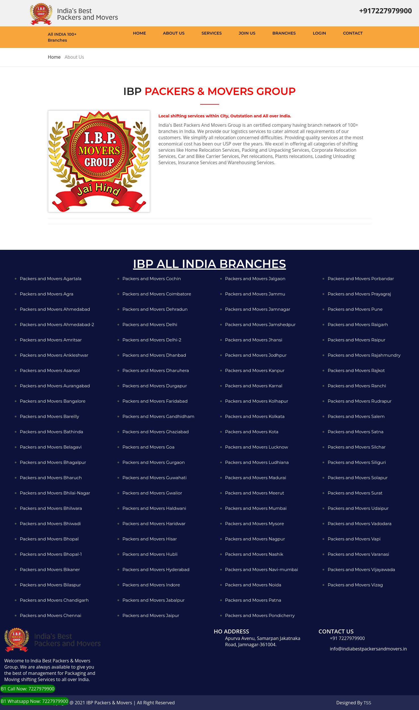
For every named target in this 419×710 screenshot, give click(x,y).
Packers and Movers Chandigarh (54, 600)
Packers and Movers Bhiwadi (50, 523)
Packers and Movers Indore (151, 585)
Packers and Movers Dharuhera (156, 370)
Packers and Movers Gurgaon (154, 462)
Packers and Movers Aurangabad (55, 385)
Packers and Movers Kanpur (255, 370)
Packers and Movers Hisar (150, 539)
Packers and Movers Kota (252, 431)
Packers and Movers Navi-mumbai (261, 569)
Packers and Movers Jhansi (253, 340)
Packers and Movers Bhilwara (51, 508)
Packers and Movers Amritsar (51, 340)
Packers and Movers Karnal (254, 385)
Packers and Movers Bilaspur (50, 585)
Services (212, 33)
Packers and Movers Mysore (254, 523)
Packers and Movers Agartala (50, 278)
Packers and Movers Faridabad (155, 401)
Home (139, 33)
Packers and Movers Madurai (255, 477)
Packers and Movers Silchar (357, 447)
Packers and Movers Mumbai (256, 508)
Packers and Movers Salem (356, 416)
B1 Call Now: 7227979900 (27, 689)
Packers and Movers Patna (253, 600)
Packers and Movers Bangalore (52, 401)
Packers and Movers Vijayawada (361, 569)
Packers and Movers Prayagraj (359, 294)
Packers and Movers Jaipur (151, 615)
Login (319, 33)
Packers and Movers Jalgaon (255, 278)
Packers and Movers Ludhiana (257, 462)
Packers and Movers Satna (356, 431)
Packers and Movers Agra (46, 294)
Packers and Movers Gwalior (152, 493)
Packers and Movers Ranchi (357, 385)
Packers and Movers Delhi (150, 324)
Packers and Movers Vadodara (359, 523)
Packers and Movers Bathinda (51, 431)
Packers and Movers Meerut (254, 493)
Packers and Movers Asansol (50, 370)
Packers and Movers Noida (253, 585)
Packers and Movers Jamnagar (257, 309)
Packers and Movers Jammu (255, 294)
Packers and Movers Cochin (152, 278)
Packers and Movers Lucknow (256, 447)
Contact (353, 33)
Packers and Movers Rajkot (356, 370)
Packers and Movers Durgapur (155, 385)
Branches (284, 33)
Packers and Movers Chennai (50, 615)
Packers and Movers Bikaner (50, 569)
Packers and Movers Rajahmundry (364, 355)
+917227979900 (385, 10)
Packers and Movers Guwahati (155, 477)
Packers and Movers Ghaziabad (156, 431)
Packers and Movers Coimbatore (157, 294)
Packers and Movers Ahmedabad (55, 309)
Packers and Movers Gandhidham (158, 416)
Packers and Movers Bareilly (49, 416)
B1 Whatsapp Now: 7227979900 (34, 701)
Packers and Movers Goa (148, 447)
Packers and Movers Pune (355, 309)
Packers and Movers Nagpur (255, 539)
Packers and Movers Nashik (254, 554)
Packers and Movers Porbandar (361, 278)
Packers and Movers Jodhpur (256, 355)
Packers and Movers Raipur (356, 340)
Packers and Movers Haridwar (154, 523)
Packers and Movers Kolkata (255, 416)
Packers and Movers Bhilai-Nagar (55, 493)
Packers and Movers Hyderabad (156, 569)
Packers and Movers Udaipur (358, 508)
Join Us (247, 33)
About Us (174, 33)
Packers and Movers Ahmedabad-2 (57, 324)
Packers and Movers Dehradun (155, 309)
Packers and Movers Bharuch (51, 477)
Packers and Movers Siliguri (357, 462)
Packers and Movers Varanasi (358, 554)
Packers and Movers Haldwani (154, 508)
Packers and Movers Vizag (355, 585)
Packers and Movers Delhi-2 (152, 340)
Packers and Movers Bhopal (49, 539)
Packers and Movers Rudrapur (359, 401)
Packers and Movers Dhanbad (154, 355)
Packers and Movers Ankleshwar (54, 355)
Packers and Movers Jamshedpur (260, 324)
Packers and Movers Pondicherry (260, 615)
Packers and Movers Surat (355, 493)
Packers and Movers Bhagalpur (53, 462)
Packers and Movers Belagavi (51, 447)
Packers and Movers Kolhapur (256, 401)
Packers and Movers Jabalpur (154, 600)
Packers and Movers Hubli (150, 554)
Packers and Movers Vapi (354, 539)
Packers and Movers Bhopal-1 (51, 554)
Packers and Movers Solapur (358, 477)
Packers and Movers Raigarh (358, 324)
